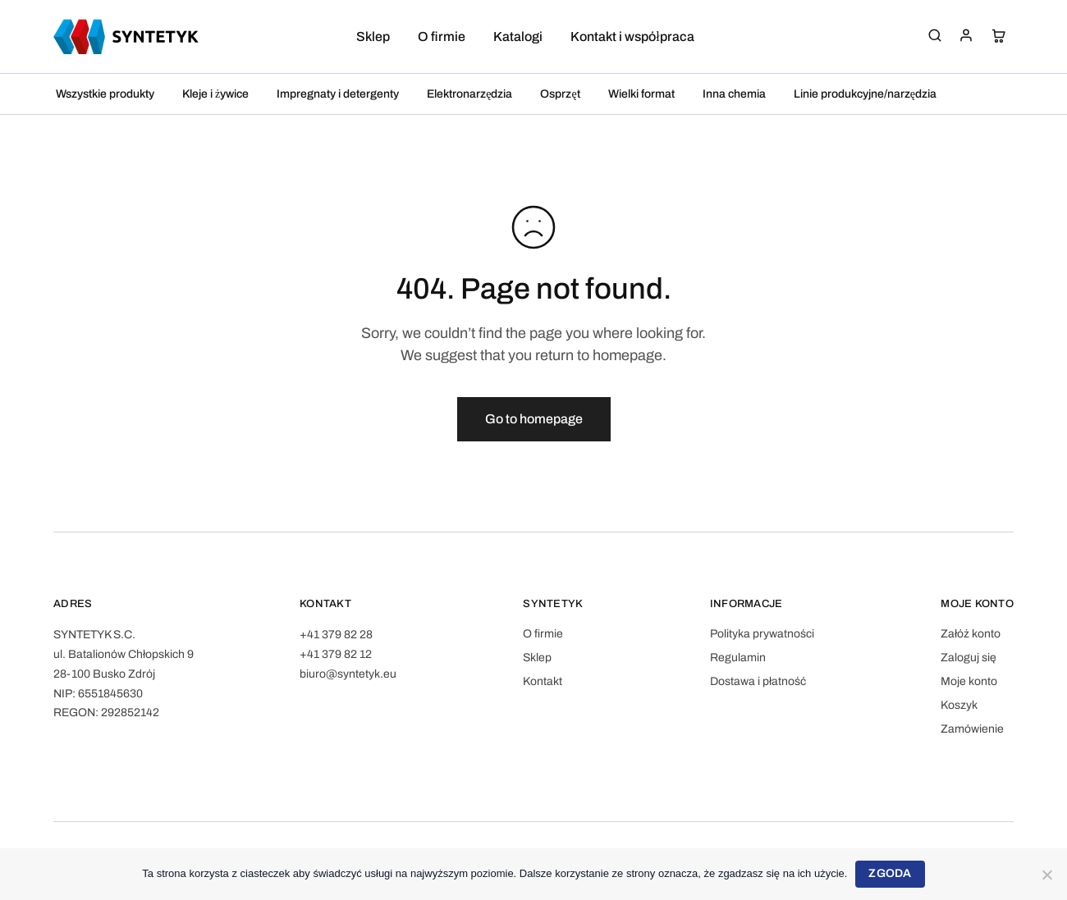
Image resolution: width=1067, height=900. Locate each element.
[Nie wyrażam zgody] (1046, 874)
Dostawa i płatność (758, 681)
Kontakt (542, 681)
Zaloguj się (968, 657)
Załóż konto (971, 634)
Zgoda (889, 873)
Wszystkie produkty (105, 94)
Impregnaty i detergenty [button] (338, 94)
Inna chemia (734, 94)
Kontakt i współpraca (632, 36)
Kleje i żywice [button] (215, 94)
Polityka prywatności (762, 634)
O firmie (441, 36)
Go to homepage (534, 419)
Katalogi (518, 36)
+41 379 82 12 (336, 654)
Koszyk (959, 705)
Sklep (373, 36)
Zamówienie (972, 729)
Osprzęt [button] (559, 94)
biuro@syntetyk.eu (348, 674)
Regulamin (738, 657)
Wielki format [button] (641, 94)
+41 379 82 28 (336, 634)
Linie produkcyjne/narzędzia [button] (865, 94)
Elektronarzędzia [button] (469, 94)
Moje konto (969, 681)
